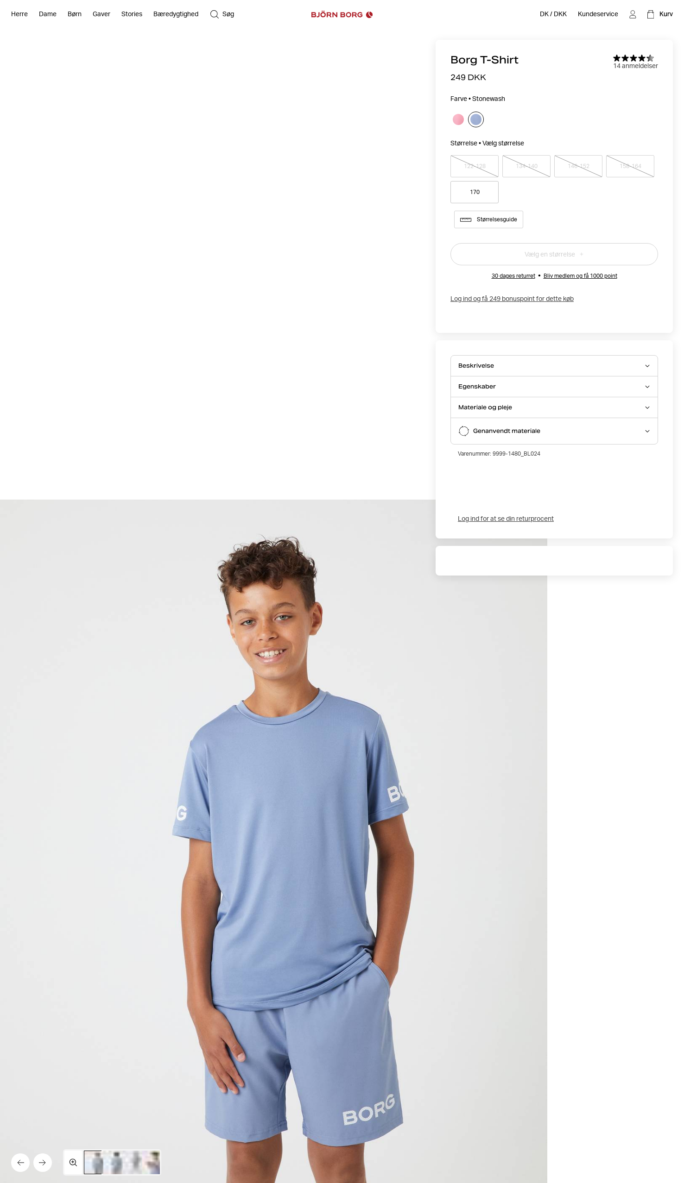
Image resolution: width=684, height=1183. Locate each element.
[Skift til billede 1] (97, 1162)
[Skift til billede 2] (116, 1162)
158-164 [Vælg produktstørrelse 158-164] (630, 166)
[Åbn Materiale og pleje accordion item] (554, 407)
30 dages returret (513, 275)
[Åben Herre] (19, 14)
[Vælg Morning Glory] (458, 119)
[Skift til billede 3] (136, 1162)
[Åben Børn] (74, 14)
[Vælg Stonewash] (476, 119)
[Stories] (132, 14)
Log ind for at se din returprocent (506, 518)
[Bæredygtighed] (176, 14)
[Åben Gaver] (101, 14)
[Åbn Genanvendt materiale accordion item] (554, 431)
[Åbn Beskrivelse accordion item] (554, 366)
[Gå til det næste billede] (42, 1162)
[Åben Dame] (47, 14)
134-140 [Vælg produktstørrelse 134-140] (526, 166)
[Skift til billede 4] (155, 1162)
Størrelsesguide (488, 219)
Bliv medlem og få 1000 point (580, 275)
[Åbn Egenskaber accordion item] (554, 386)
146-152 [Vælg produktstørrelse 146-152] (578, 166)
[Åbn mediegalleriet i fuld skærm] (73, 1162)
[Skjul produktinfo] (273, 841)
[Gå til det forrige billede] (20, 1162)
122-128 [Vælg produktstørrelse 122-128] (474, 166)
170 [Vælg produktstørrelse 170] (475, 191)
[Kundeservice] (598, 14)
